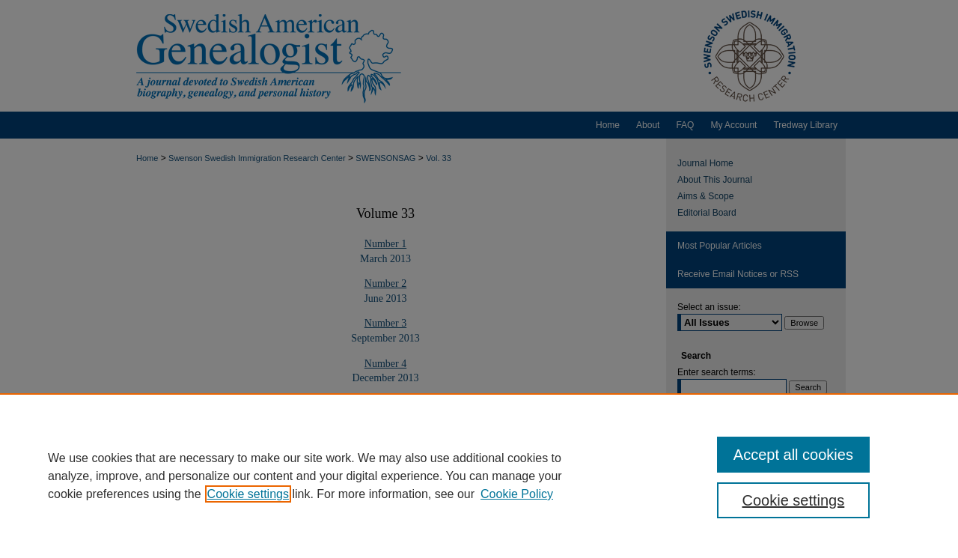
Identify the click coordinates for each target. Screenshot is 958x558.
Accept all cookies (793, 454)
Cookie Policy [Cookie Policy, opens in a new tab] (516, 494)
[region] (479, 475)
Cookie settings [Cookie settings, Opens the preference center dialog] (793, 500)
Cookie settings (248, 494)
